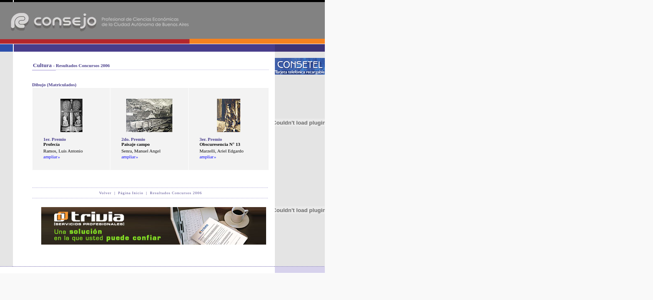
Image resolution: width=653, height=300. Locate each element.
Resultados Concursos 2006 (176, 193)
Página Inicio (131, 193)
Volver (105, 193)
